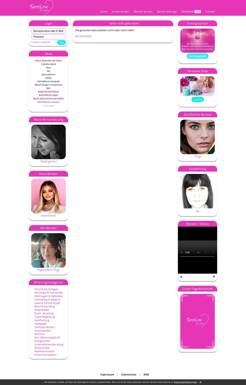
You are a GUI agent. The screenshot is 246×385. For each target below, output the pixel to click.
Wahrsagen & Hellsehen (48, 296)
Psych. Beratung (43, 313)
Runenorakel (41, 348)
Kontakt (210, 11)
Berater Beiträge (167, 11)
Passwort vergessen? (41, 42)
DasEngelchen (48, 161)
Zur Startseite (83, 36)
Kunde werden (120, 11)
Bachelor (39, 334)
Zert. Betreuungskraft (47, 337)
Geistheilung (41, 320)
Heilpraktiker (42, 310)
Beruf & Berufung (44, 306)
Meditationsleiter (44, 351)
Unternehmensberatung (48, 344)
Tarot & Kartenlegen (46, 289)
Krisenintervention (45, 354)
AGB (146, 374)
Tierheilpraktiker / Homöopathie (44, 328)
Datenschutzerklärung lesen (185, 382)
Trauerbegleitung (44, 317)
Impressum (107, 374)
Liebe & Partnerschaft (47, 303)
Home (103, 11)
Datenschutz (128, 374)
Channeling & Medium (47, 299)
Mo (197, 211)
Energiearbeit (42, 341)
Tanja (197, 156)
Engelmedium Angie (48, 270)
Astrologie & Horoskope (48, 292)
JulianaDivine (48, 215)
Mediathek (187, 11)
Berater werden (143, 11)
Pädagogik (40, 323)
